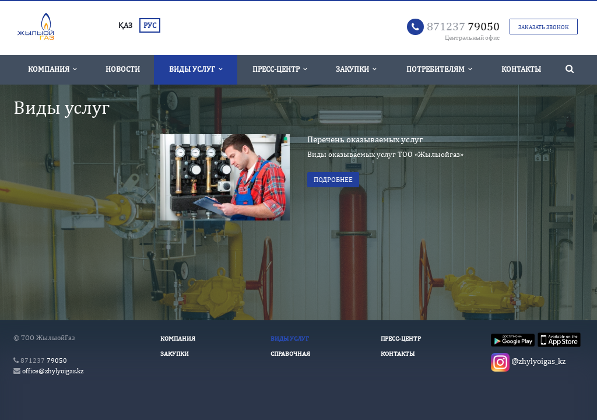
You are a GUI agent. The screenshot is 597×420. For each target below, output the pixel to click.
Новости (123, 69)
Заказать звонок (543, 26)
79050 (463, 26)
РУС (149, 25)
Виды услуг (195, 69)
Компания (52, 69)
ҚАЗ (125, 25)
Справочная (290, 353)
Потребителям (439, 69)
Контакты (521, 69)
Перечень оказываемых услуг (365, 139)
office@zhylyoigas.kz (52, 371)
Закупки (356, 69)
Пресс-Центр (279, 69)
